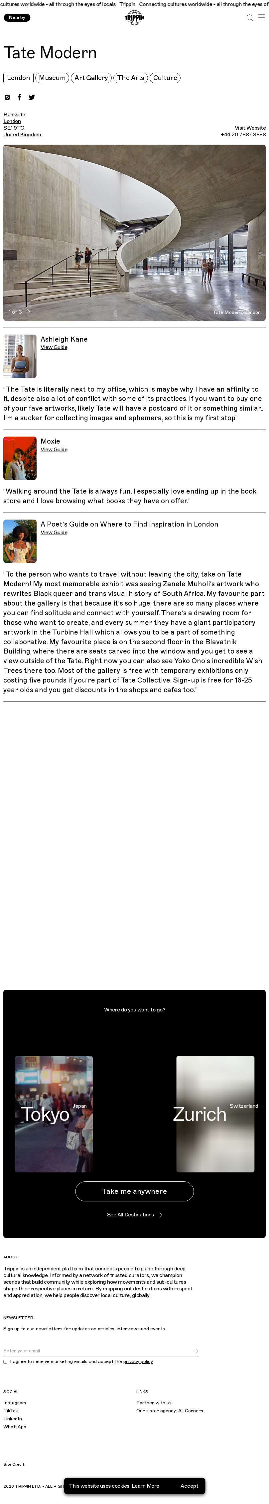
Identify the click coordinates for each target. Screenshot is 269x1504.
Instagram (14, 1403)
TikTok (10, 1411)
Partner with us (154, 1403)
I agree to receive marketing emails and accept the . (82, 1361)
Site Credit (13, 1464)
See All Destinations (134, 1214)
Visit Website (250, 128)
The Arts (130, 78)
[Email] (97, 1351)
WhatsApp (14, 1427)
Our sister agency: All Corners (169, 1411)
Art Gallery (91, 78)
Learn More (145, 1497)
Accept (190, 1497)
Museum (52, 78)
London (18, 78)
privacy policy (138, 1361)
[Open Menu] (261, 18)
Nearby (17, 17)
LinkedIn (12, 1419)
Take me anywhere (134, 1191)
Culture (165, 78)
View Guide (54, 347)
